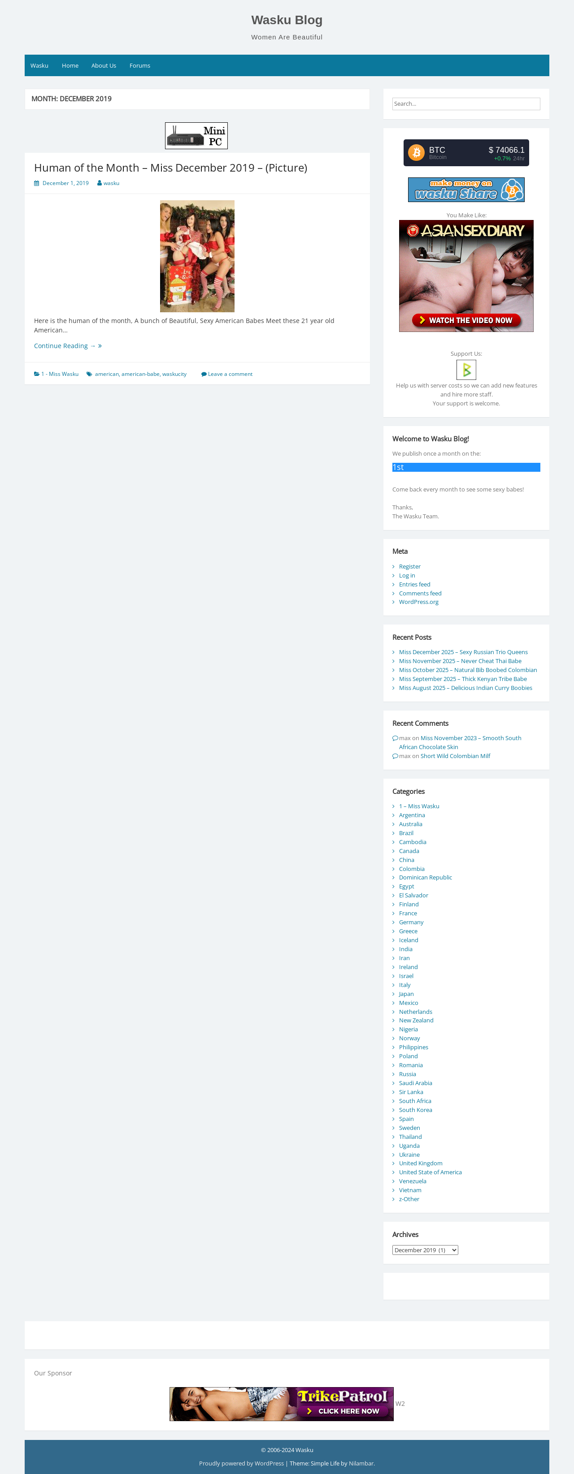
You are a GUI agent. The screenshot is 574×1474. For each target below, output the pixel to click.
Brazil (406, 833)
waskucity (174, 374)
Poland (408, 1056)
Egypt (406, 886)
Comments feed (420, 593)
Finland (409, 904)
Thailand (410, 1137)
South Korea (415, 1110)
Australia (410, 824)
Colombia (412, 869)
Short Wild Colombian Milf (455, 756)
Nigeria (408, 1029)
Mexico (408, 1003)
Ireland (408, 967)
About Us (103, 65)
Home (70, 65)
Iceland (408, 940)
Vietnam (410, 1190)
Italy (405, 985)
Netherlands (415, 1012)
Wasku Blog (286, 20)
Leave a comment (230, 374)
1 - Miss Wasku (59, 374)
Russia (407, 1074)
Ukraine (409, 1155)
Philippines (413, 1047)
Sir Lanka (411, 1092)
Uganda (409, 1146)
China (406, 860)
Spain (406, 1119)
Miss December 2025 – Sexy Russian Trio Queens (463, 652)
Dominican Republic (425, 877)
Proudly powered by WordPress (242, 1463)
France (408, 913)
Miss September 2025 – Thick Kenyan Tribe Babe (463, 679)
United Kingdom (421, 1163)
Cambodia (412, 842)
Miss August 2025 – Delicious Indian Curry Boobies (465, 688)
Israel (406, 976)
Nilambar (361, 1463)
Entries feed (414, 584)
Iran (404, 958)
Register (410, 566)
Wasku (39, 65)
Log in (407, 575)
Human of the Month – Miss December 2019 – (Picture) (170, 167)
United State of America (430, 1172)
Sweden (409, 1128)
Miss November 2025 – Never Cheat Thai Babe (460, 661)
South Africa (415, 1101)
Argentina (412, 815)
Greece (408, 931)
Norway (409, 1038)
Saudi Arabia (415, 1083)
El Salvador (413, 895)
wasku (111, 183)
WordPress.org (419, 602)
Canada (409, 851)
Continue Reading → (80, 345)
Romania (411, 1065)
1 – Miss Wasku (419, 806)
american (107, 374)
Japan (406, 994)
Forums (140, 65)
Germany (411, 922)
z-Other (409, 1199)
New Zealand (416, 1020)
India (406, 949)
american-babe (141, 374)
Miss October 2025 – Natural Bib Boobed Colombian (468, 670)
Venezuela (412, 1181)
